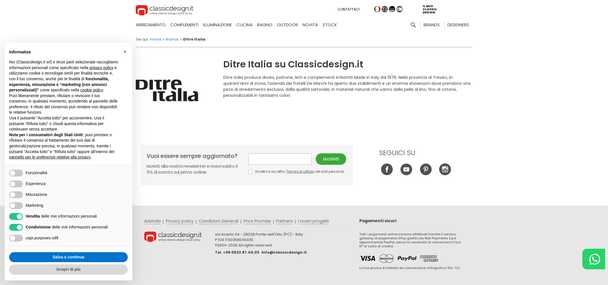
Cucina (244, 25)
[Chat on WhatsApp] (593, 259)
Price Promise (257, 221)
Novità (310, 25)
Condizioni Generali (218, 221)
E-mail (280, 159)
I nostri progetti (313, 221)
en (385, 9)
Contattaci (349, 9)
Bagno (264, 25)
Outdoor (287, 25)
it (377, 9)
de (392, 9)
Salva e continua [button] (68, 257)
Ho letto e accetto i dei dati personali (296, 171)
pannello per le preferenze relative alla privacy (50, 157)
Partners (284, 221)
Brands (431, 25)
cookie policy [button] (91, 90)
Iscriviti (331, 159)
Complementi (184, 25)
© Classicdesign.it (179, 238)
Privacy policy (180, 221)
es (399, 9)
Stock (330, 25)
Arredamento (151, 25)
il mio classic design (430, 9)
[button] (124, 51)
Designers (458, 25)
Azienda (152, 221)
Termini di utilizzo (300, 171)
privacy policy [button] (102, 67)
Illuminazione (217, 25)
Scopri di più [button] (68, 269)
